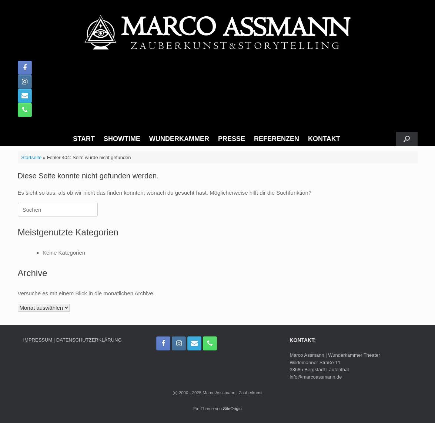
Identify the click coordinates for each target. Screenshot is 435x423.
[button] (407, 139)
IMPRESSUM (38, 340)
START (84, 138)
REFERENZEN (276, 138)
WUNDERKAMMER (179, 138)
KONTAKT (324, 138)
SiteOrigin (232, 408)
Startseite (31, 157)
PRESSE (231, 138)
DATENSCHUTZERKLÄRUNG (89, 340)
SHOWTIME (122, 138)
